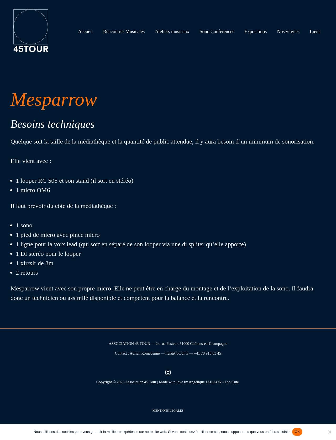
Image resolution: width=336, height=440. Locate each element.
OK (297, 432)
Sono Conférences (220, 31)
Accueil (91, 31)
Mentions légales (168, 410)
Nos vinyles (290, 31)
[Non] (329, 431)
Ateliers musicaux (176, 31)
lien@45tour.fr (176, 353)
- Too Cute (231, 382)
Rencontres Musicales (128, 31)
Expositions (257, 31)
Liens (315, 31)
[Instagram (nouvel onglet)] (168, 372)
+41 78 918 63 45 (207, 353)
